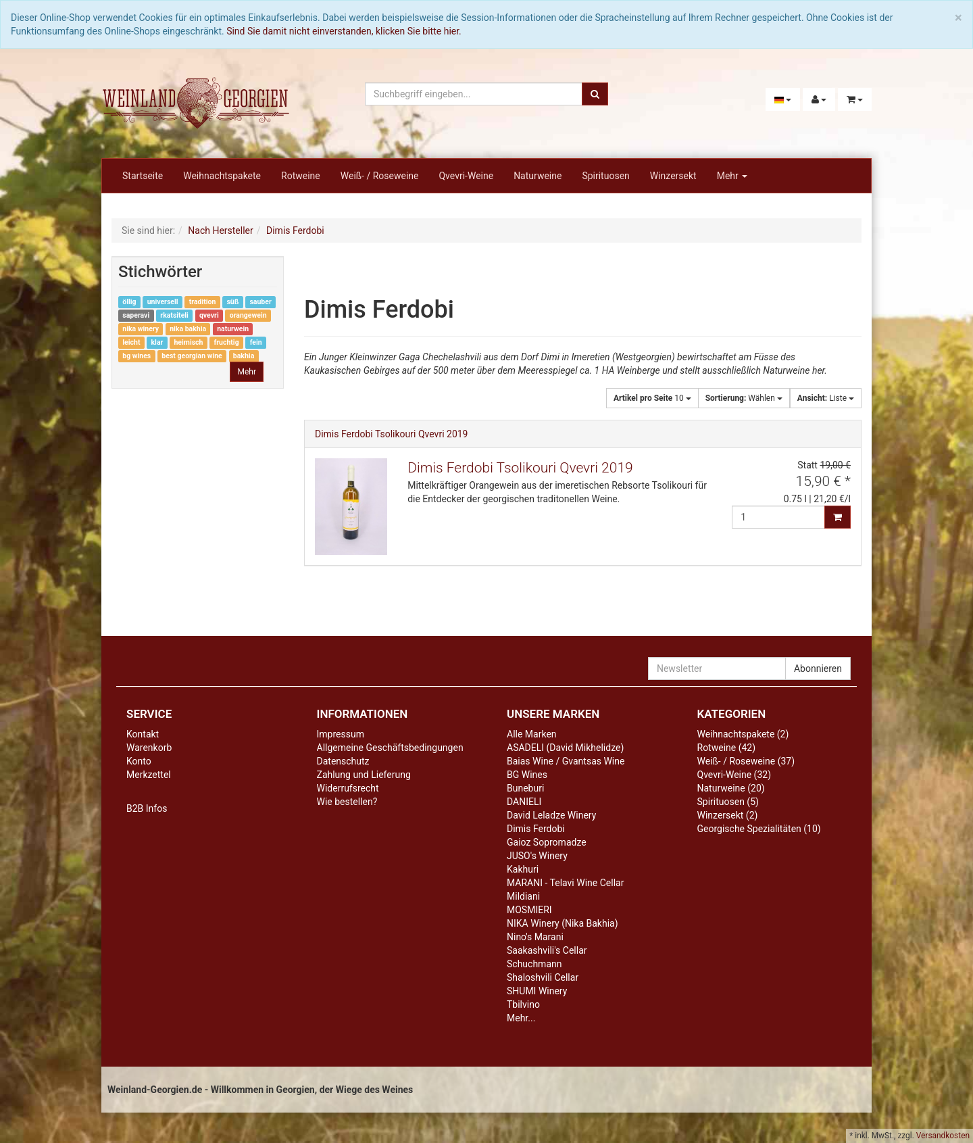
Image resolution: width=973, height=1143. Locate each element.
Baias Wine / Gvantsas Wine (565, 761)
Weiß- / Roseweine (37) (746, 761)
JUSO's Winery (537, 855)
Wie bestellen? (347, 801)
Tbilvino (523, 1004)
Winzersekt (673, 175)
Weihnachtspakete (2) (743, 734)
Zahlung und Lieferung (364, 774)
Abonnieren (818, 668)
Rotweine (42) (726, 747)
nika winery (140, 328)
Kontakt (142, 734)
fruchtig (226, 342)
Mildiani (523, 896)
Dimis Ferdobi (536, 828)
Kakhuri (523, 869)
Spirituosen (605, 175)
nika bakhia (188, 328)
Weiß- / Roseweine (380, 175)
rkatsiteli (174, 315)
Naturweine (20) (731, 788)
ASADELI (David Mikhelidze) (565, 747)
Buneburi (525, 788)
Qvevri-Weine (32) (734, 774)
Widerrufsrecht (348, 788)
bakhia (243, 355)
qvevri (209, 315)
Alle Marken (532, 734)
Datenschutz (343, 761)
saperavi (135, 315)
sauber (260, 301)
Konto (138, 761)
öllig (129, 301)
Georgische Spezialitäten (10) (759, 828)
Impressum (340, 734)
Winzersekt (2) (727, 815)
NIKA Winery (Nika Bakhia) (562, 923)
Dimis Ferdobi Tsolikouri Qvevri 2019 (391, 434)
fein (256, 342)
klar (157, 342)
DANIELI (524, 801)
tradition (202, 301)
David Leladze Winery (551, 815)
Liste (825, 398)
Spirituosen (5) (728, 801)
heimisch (188, 342)
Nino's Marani (535, 936)
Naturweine (538, 175)
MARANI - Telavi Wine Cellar (565, 882)
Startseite (142, 175)
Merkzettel (148, 774)
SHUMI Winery (537, 991)
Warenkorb (149, 747)
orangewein (248, 315)
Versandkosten (943, 1135)
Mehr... (521, 1018)
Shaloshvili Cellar (542, 977)
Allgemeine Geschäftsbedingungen (390, 747)
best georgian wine (191, 355)
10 (652, 398)
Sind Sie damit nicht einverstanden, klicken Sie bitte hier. (343, 31)
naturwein (233, 328)
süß (232, 301)
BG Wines (527, 774)
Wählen (743, 398)
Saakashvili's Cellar (547, 950)
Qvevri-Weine (466, 175)
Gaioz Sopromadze (547, 842)
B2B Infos (146, 808)
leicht (131, 342)
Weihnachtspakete (222, 175)
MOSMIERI (529, 909)
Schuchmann (534, 963)
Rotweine (300, 175)
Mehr (732, 175)
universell (162, 301)
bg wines (136, 355)
